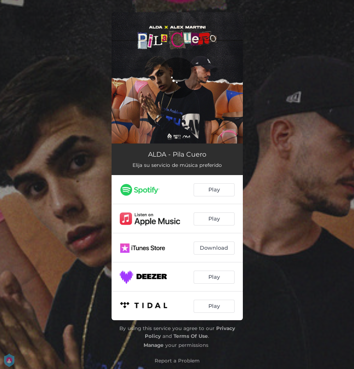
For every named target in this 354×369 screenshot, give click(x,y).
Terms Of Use (191, 336)
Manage (154, 345)
